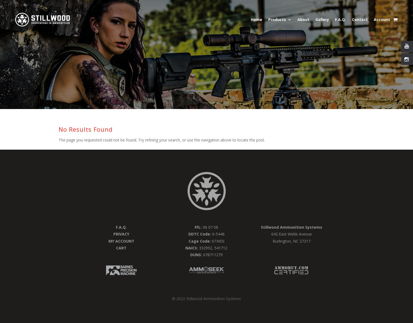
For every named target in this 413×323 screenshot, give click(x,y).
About (303, 19)
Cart (121, 247)
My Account (121, 241)
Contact (360, 19)
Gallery (322, 19)
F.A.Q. (340, 19)
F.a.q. (121, 227)
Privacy (121, 234)
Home (256, 19)
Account (382, 19)
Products (277, 19)
